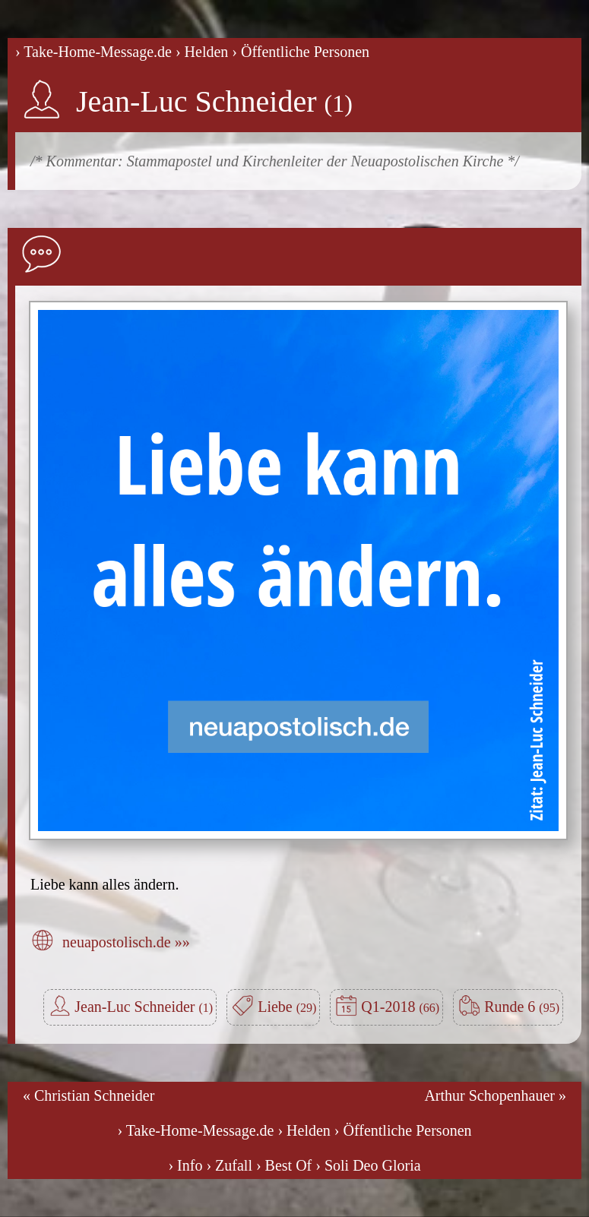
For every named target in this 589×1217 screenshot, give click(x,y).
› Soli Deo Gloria (367, 1165)
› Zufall (229, 1165)
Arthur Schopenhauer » (495, 1095)
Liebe (287, 1006)
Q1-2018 (400, 1006)
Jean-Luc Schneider (214, 101)
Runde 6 (521, 1006)
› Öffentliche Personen (300, 51)
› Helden (202, 51)
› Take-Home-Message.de (93, 51)
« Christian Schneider (88, 1095)
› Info (185, 1165)
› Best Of (284, 1165)
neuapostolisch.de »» (126, 942)
